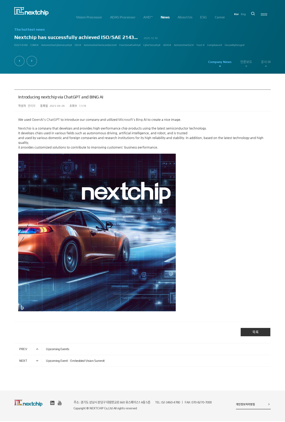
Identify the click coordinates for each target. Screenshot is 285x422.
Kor (239, 17)
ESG (203, 17)
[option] (142, 38)
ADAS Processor (122, 17)
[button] (20, 60)
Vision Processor (89, 17)
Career (220, 17)
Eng (246, 17)
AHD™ (148, 17)
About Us (185, 17)
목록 (255, 333)
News (165, 17)
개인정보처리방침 (253, 405)
